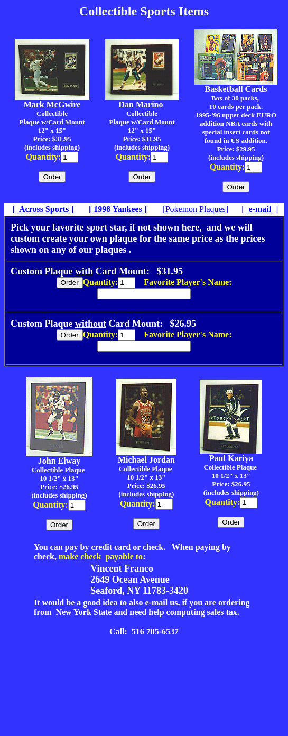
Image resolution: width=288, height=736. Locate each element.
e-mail (258, 209)
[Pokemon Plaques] (195, 209)
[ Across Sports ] (42, 209)
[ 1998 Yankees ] (118, 209)
